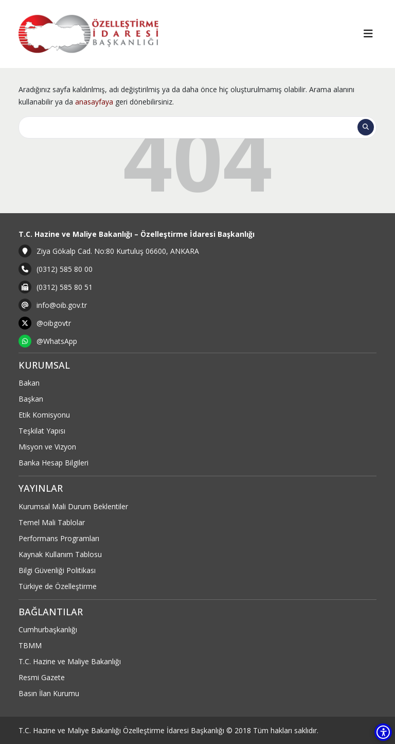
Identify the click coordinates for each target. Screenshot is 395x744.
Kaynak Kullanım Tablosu (60, 554)
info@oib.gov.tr (62, 305)
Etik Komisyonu (44, 415)
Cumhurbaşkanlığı (48, 629)
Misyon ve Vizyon (47, 447)
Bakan (29, 383)
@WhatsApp (57, 341)
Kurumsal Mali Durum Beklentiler (73, 506)
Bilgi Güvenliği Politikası (57, 570)
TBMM (30, 645)
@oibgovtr (54, 323)
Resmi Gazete (42, 677)
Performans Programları (59, 538)
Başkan (31, 399)
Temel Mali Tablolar (52, 522)
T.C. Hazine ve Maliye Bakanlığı (70, 661)
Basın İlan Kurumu (49, 693)
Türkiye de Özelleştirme (58, 586)
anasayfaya (94, 102)
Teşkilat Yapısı (42, 431)
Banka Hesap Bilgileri (53, 463)
